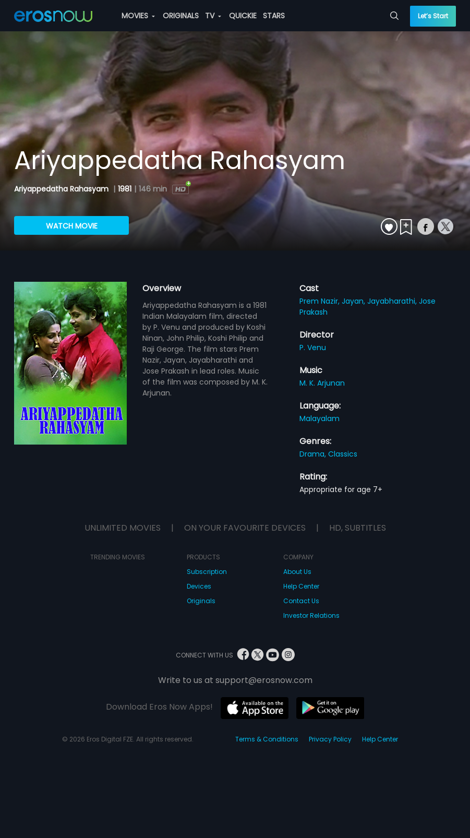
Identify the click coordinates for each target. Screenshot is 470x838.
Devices (199, 586)
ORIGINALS (181, 15)
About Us (297, 571)
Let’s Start (433, 15)
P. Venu (312, 347)
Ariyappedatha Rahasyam (62, 189)
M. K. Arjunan (322, 383)
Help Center (301, 586)
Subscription (207, 571)
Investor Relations (311, 615)
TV (213, 15)
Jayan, (354, 301)
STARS (274, 15)
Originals (201, 600)
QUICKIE (243, 15)
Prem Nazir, (320, 301)
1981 (124, 189)
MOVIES (138, 15)
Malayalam (319, 418)
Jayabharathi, (393, 301)
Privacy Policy (330, 739)
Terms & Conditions (266, 739)
